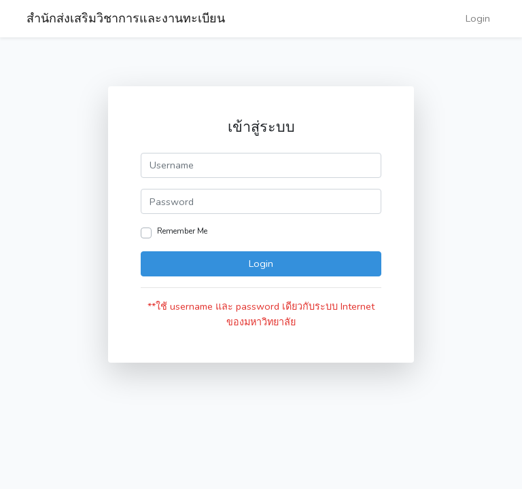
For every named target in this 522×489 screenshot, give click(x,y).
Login (478, 18)
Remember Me (182, 230)
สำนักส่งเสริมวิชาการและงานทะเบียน (126, 18)
